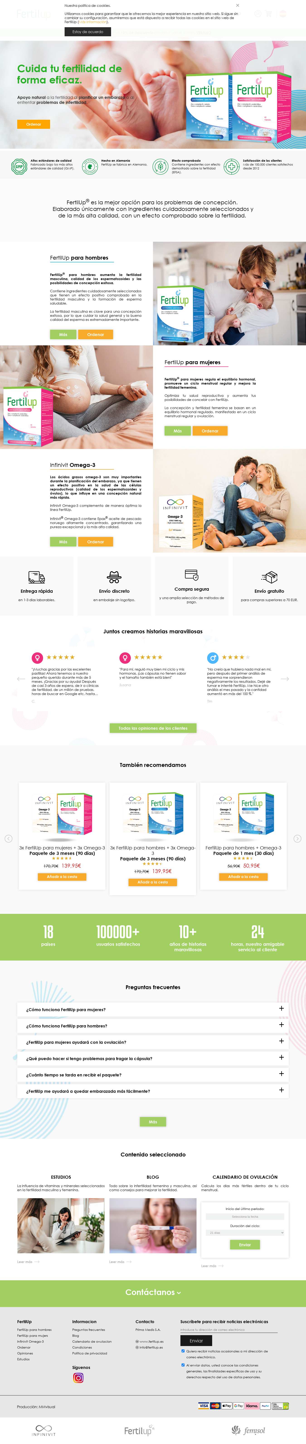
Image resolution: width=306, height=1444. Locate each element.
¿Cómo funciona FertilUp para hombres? (66, 1025)
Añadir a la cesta (62, 876)
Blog (75, 1335)
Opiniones (25, 1353)
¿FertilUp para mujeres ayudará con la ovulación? (76, 1042)
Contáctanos (153, 1292)
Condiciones (82, 1347)
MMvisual (47, 1407)
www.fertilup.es (151, 1341)
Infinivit (60, 464)
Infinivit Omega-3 (30, 1341)
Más (63, 334)
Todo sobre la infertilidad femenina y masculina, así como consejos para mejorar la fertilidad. (153, 1188)
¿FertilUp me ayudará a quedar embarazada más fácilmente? (88, 1091)
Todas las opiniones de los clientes (153, 728)
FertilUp (79, 257)
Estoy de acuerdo (88, 31)
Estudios (23, 1359)
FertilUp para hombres (34, 1330)
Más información (93, 22)
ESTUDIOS (61, 1177)
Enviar (245, 1244)
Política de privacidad (89, 1353)
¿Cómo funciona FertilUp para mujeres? (66, 1009)
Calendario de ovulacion (92, 1341)
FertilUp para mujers (32, 1335)
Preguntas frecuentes (88, 1330)
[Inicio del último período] (245, 1233)
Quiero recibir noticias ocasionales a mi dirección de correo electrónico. (227, 1354)
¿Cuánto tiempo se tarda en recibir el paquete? (73, 1074)
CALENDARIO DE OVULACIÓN (245, 1177)
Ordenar (33, 124)
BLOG (153, 1177)
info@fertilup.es (151, 1347)
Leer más (24, 1262)
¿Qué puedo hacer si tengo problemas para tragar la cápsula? (89, 1058)
